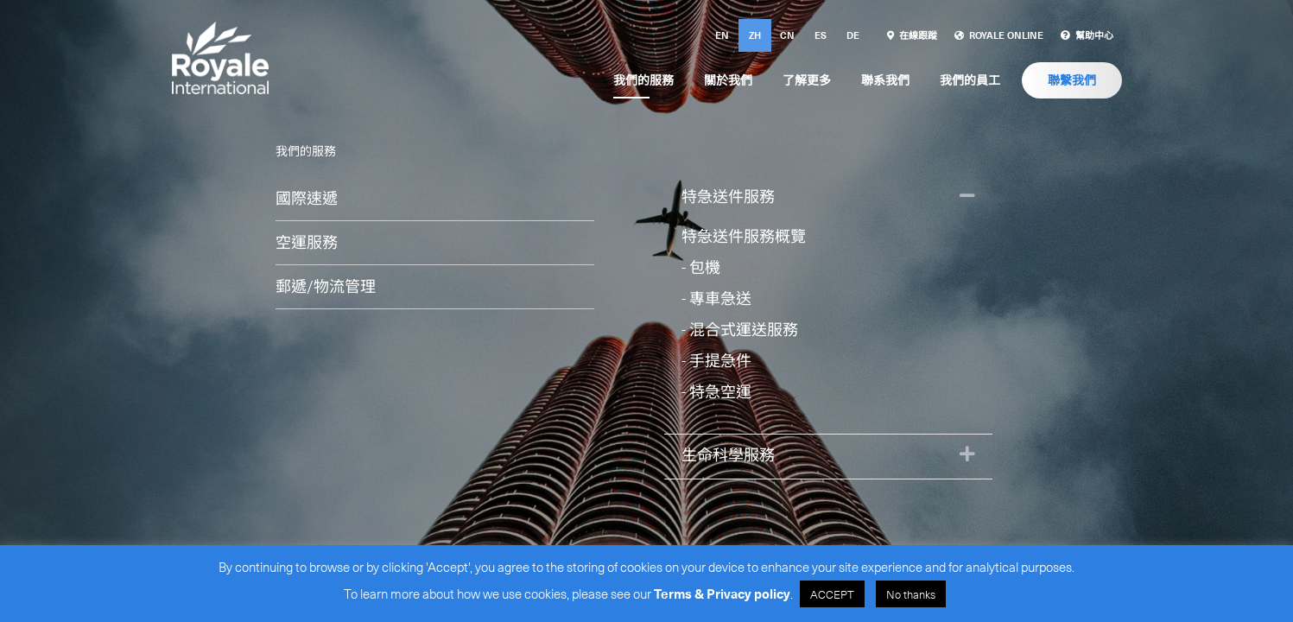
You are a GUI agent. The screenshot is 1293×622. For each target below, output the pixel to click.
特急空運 (720, 391)
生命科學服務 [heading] (728, 454)
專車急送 (720, 297)
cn (787, 35)
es (820, 35)
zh (755, 35)
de (852, 35)
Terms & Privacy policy (722, 593)
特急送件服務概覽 (743, 235)
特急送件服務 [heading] (728, 195)
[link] (912, 35)
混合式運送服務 (743, 328)
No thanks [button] (910, 594)
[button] (967, 196)
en (722, 35)
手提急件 (720, 359)
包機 (704, 266)
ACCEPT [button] (832, 594)
